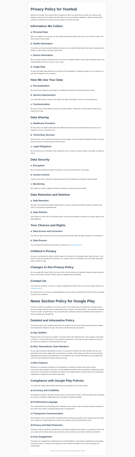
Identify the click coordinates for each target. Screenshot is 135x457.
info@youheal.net (76, 245)
